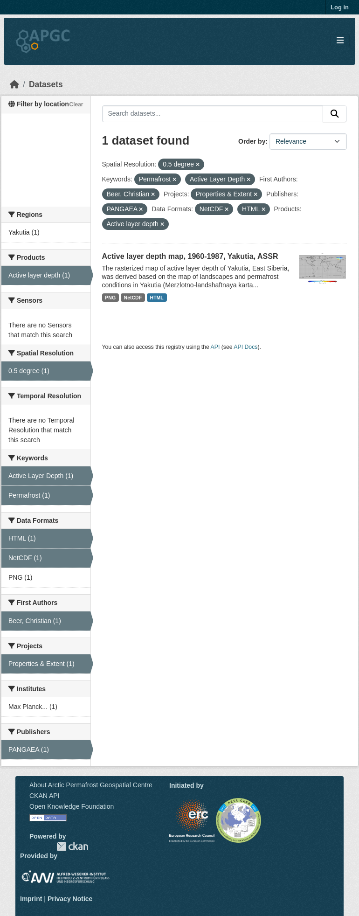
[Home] (14, 84)
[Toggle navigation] (340, 41)
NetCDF (133, 297)
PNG (110, 297)
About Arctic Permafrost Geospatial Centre (90, 785)
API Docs (245, 347)
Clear (76, 104)
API (215, 347)
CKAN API (44, 795)
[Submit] (335, 113)
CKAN (72, 846)
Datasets (46, 84)
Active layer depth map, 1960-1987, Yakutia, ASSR (190, 256)
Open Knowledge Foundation (71, 806)
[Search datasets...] (213, 113)
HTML (157, 297)
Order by (251, 141)
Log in (340, 7)
